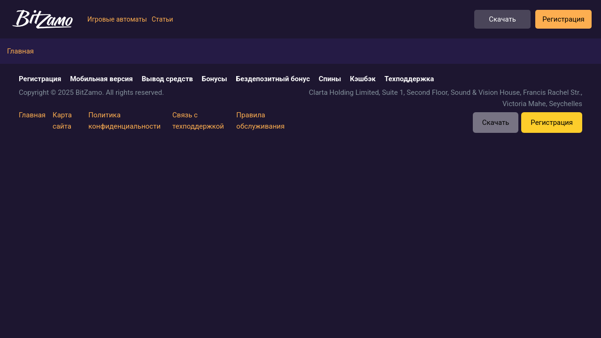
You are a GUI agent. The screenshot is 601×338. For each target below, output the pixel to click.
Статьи (162, 19)
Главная (32, 115)
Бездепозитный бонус (273, 79)
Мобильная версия (101, 79)
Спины (330, 79)
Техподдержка (409, 79)
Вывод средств (167, 79)
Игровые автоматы (117, 19)
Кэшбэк (363, 79)
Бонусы (214, 79)
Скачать (502, 19)
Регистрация (563, 19)
